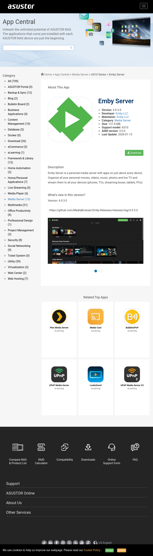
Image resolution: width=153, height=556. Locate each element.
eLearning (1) (16, 152)
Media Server (80, 74)
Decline (121, 550)
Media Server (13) (19, 199)
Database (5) (16, 129)
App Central (62, 74)
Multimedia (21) (18, 205)
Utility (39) (14, 261)
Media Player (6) (18, 193)
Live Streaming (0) (19, 187)
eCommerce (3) (17, 146)
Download (134, 152)
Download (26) (17, 141)
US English (102, 542)
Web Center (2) (17, 273)
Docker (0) (14, 135)
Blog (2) (13, 98)
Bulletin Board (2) (18, 104)
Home (46, 74)
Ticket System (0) (19, 255)
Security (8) (15, 240)
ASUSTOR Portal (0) (20, 87)
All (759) (13, 81)
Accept (109, 550)
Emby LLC (122, 113)
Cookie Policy (92, 550)
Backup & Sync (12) (20, 92)
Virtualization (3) (18, 267)
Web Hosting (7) (18, 278)
